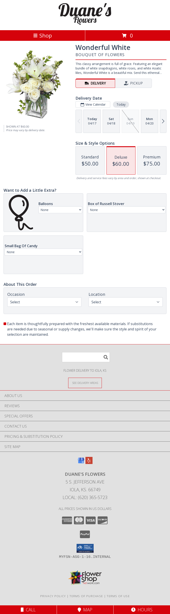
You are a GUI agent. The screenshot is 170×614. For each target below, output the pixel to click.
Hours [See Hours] (142, 610)
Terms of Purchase (86, 596)
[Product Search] (86, 357)
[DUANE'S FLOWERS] (85, 24)
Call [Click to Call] (28, 610)
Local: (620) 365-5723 (85, 497)
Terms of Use (118, 596)
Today (121, 104)
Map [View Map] (85, 610)
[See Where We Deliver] (85, 383)
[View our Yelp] (89, 462)
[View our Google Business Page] (81, 462)
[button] (85, 548)
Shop (42, 35)
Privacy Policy (53, 596)
